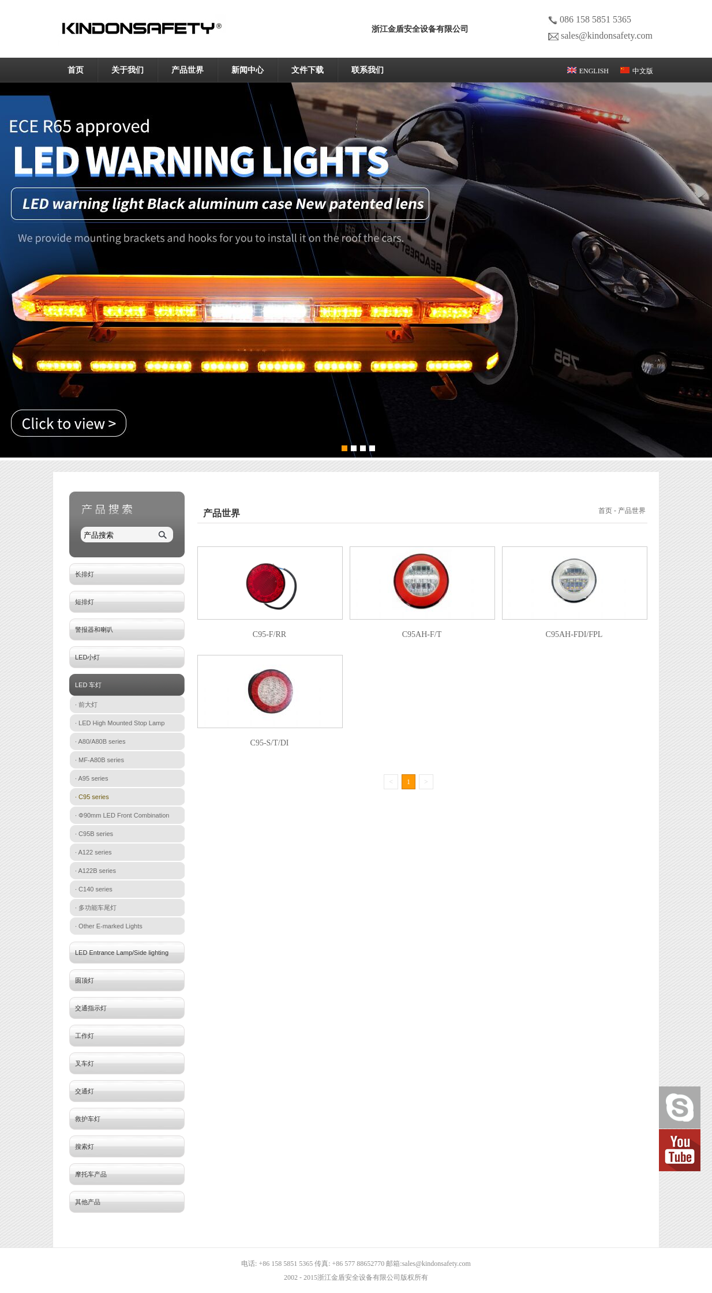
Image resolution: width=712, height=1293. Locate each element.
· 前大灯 (86, 704)
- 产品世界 (630, 511)
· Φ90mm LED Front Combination (122, 815)
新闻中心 (247, 70)
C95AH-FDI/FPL (574, 634)
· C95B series (94, 833)
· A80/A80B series (100, 741)
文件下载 (307, 70)
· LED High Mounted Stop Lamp (119, 722)
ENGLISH (588, 71)
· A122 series (93, 852)
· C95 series (92, 796)
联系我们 (367, 70)
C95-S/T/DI (269, 743)
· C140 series (94, 889)
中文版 (636, 71)
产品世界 (187, 70)
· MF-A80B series (99, 759)
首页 (76, 70)
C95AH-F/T (421, 634)
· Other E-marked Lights (109, 926)
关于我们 (127, 70)
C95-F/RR (269, 634)
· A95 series (91, 778)
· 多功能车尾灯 (96, 907)
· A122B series (95, 870)
